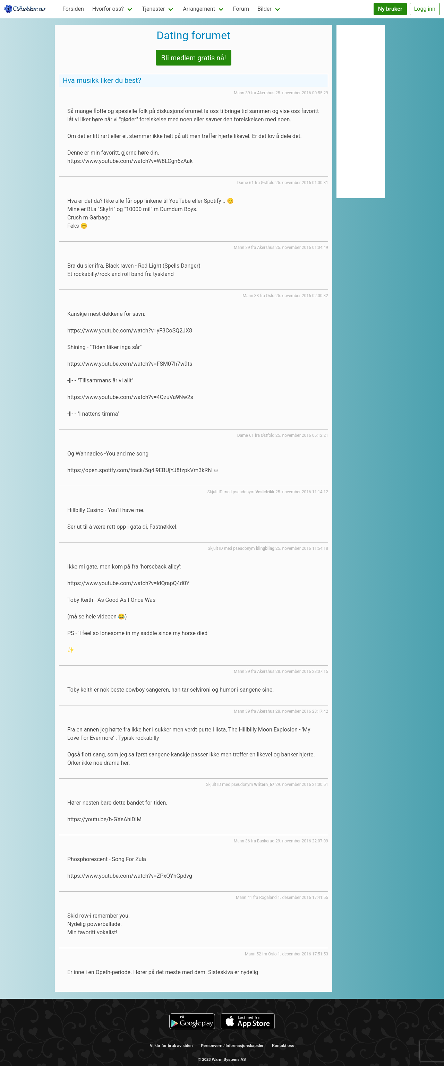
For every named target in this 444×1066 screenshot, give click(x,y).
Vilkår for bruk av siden (171, 1045)
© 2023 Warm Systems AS (222, 1059)
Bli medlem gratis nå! (193, 58)
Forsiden (73, 9)
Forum (241, 9)
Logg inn (424, 9)
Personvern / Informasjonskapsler (232, 1045)
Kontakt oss (283, 1045)
